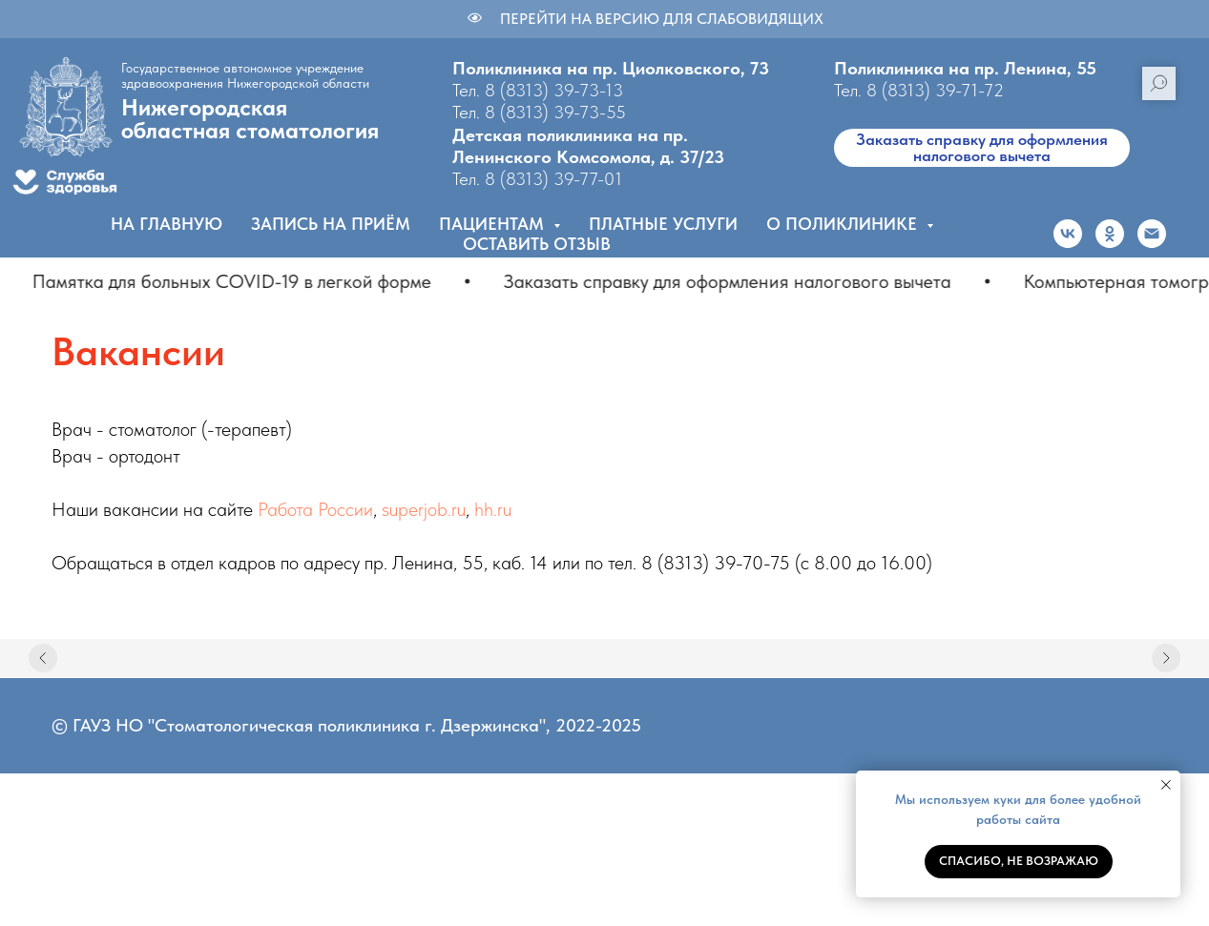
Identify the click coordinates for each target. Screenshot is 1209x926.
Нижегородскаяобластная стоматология (250, 118)
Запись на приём (330, 224)
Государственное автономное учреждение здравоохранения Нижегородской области (245, 75)
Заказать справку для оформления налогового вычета (982, 147)
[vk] (1067, 233)
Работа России (315, 509)
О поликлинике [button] (844, 224)
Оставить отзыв (537, 244)
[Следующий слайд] (1166, 658)
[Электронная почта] (1151, 233)
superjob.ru (424, 509)
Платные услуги (663, 224)
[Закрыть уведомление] (1166, 784)
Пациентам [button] (494, 224)
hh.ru (492, 509)
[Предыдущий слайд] (43, 658)
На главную (166, 224)
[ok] (1109, 233)
